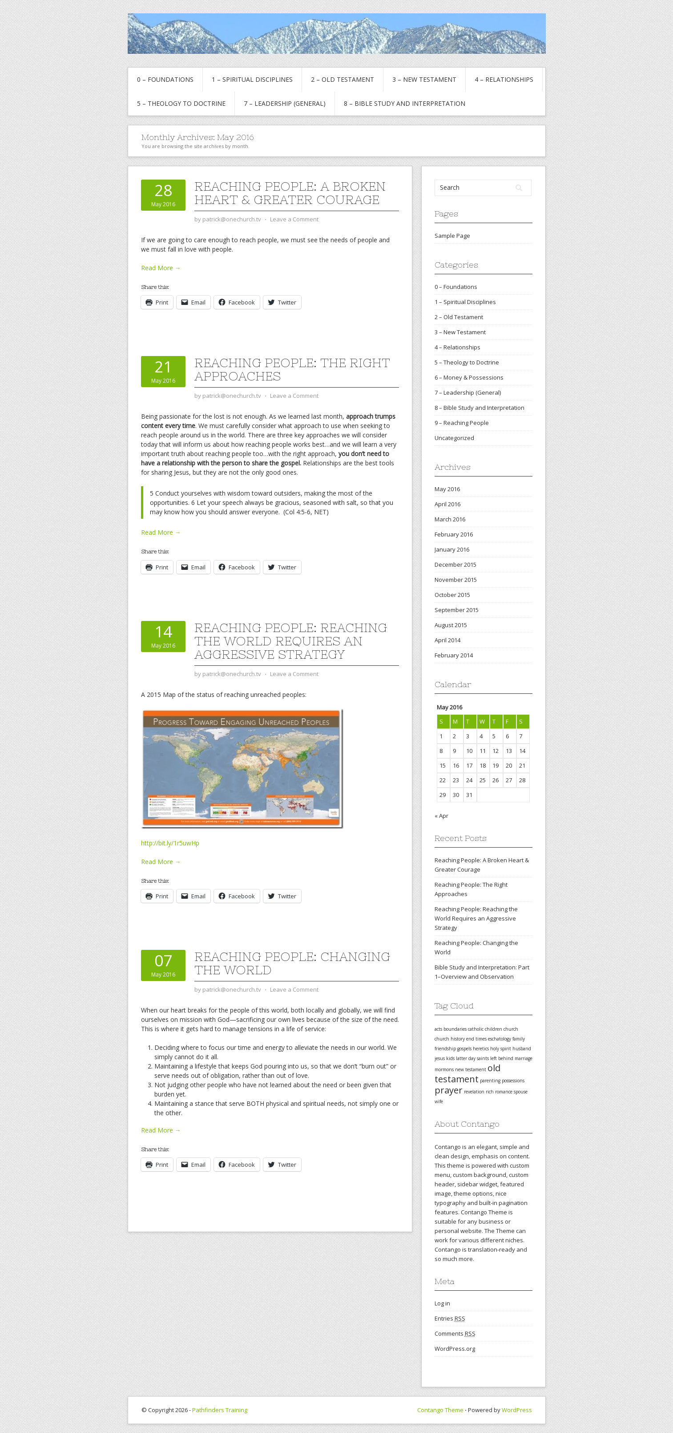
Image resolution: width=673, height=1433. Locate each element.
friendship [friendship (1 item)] (445, 1048)
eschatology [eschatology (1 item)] (499, 1039)
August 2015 (451, 625)
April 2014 (447, 640)
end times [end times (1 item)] (476, 1039)
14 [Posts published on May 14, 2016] (522, 751)
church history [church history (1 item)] (450, 1039)
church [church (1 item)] (511, 1029)
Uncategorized (454, 438)
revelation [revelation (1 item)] (474, 1092)
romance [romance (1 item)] (503, 1092)
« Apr (441, 816)
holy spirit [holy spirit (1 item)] (500, 1048)
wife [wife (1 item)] (439, 1101)
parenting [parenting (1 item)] (490, 1080)
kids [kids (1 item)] (450, 1058)
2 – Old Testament (342, 79)
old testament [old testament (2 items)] (467, 1073)
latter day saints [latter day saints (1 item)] (472, 1058)
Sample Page (452, 236)
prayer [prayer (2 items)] (449, 1090)
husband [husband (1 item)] (521, 1048)
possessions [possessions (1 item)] (513, 1080)
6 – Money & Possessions (469, 377)
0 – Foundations (165, 79)
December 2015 (455, 564)
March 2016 (450, 519)
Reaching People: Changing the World (292, 963)
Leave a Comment (294, 219)
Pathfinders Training (219, 1410)
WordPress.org (455, 1349)
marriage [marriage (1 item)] (523, 1058)
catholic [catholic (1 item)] (476, 1029)
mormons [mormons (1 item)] (444, 1069)
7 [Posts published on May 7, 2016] (520, 736)
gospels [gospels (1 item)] (464, 1048)
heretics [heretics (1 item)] (481, 1048)
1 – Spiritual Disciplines (252, 79)
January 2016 (452, 549)
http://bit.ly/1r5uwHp (170, 843)
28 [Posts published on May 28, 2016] (522, 780)
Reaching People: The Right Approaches (292, 369)
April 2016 (447, 504)
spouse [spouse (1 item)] (521, 1092)
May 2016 (447, 489)
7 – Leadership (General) (285, 103)
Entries (450, 1318)
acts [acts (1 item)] (438, 1029)
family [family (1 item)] (518, 1039)
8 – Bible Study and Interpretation (404, 103)
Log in (442, 1303)
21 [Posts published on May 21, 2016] (522, 765)
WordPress (517, 1410)
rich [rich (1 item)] (490, 1092)
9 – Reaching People (462, 423)
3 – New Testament (424, 79)
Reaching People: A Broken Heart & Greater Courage (290, 193)
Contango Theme (440, 1410)
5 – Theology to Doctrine (181, 103)
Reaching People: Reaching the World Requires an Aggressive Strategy (290, 640)
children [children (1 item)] (493, 1029)
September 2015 (457, 610)
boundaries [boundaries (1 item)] (455, 1029)
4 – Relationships (504, 79)
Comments (455, 1333)
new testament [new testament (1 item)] (470, 1069)
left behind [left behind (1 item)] (501, 1058)
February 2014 (454, 655)
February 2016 (454, 534)
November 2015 (456, 580)
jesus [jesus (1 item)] (440, 1058)
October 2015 (452, 595)
